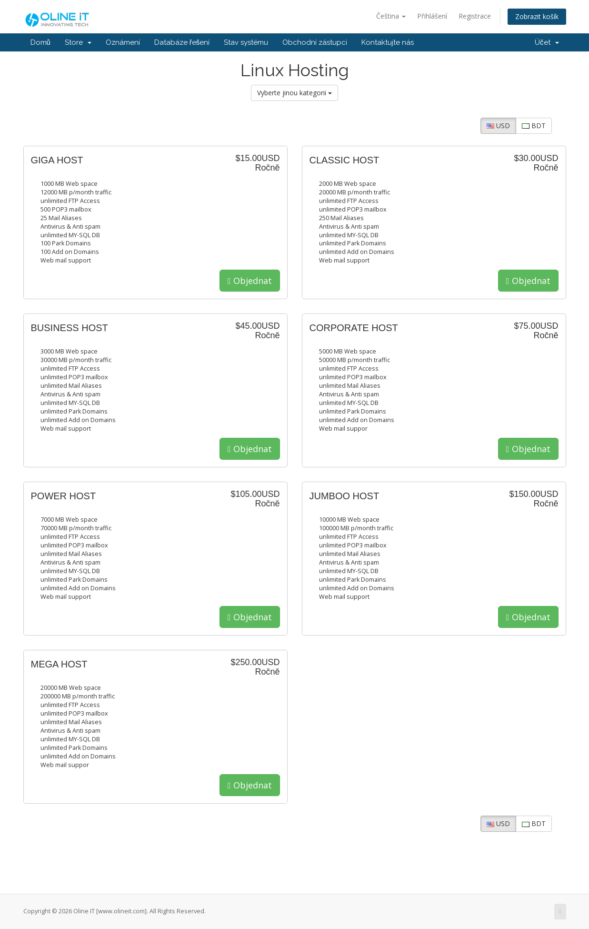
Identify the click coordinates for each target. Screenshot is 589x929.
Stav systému (246, 42)
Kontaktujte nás (387, 42)
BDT (534, 125)
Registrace (475, 15)
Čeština (391, 15)
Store (78, 42)
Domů (40, 42)
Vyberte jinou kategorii (294, 92)
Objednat (250, 280)
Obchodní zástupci (314, 42)
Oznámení (123, 42)
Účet (547, 42)
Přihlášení (432, 15)
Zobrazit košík (537, 16)
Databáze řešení (182, 42)
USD (498, 125)
